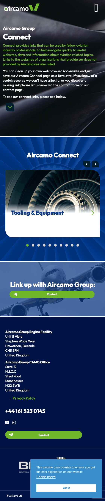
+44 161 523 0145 (25, 411)
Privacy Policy (24, 398)
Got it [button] (66, 488)
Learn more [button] (46, 476)
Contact (52, 294)
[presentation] (86, 164)
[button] (27, 245)
